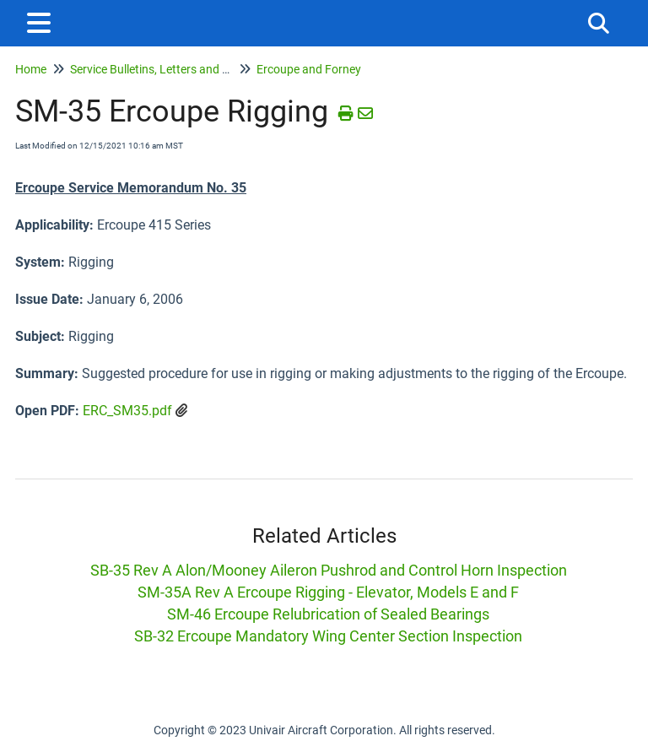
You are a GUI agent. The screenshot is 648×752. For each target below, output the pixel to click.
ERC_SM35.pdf (127, 411)
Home (30, 69)
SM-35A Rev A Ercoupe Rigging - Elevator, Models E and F (328, 592)
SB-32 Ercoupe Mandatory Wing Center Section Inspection (328, 636)
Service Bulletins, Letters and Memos (165, 69)
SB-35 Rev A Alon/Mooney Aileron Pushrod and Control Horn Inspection (328, 570)
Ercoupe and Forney (308, 69)
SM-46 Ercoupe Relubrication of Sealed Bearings (328, 614)
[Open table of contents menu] (42, 20)
